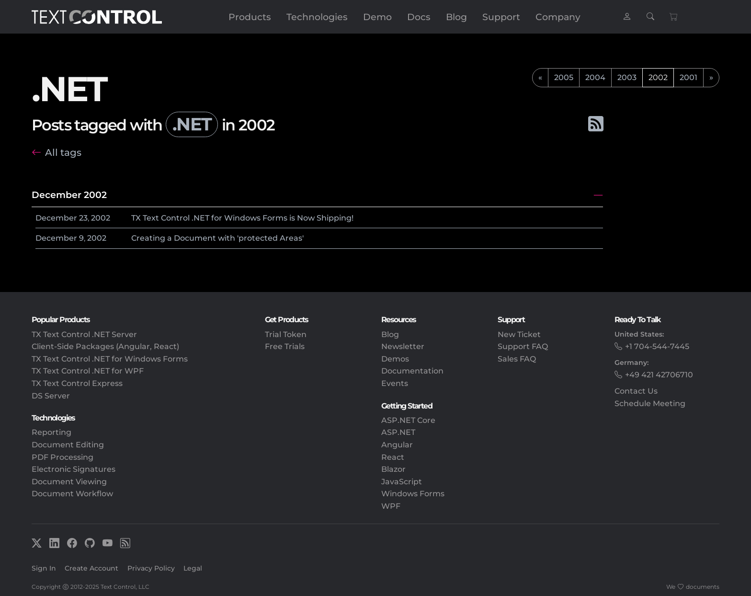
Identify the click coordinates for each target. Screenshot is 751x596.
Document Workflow (72, 493)
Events (394, 383)
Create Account (91, 568)
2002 (100, 217)
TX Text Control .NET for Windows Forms (110, 358)
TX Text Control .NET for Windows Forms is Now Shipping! (242, 217)
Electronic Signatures (73, 469)
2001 (688, 77)
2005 (563, 77)
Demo (377, 17)
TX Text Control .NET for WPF (88, 370)
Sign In (44, 568)
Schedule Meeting (649, 403)
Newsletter (402, 346)
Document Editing (68, 444)
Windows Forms (412, 493)
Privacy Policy (151, 568)
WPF (390, 506)
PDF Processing (62, 457)
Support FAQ (523, 346)
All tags (63, 152)
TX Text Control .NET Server (84, 334)
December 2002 (69, 194)
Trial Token (286, 334)
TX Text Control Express (77, 383)
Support (501, 17)
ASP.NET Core (408, 420)
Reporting (51, 432)
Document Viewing (69, 481)
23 (83, 217)
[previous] (540, 77)
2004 (595, 77)
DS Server (51, 395)
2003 (627, 77)
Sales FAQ (517, 358)
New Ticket (519, 334)
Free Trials (285, 346)
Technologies (317, 17)
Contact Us (636, 391)
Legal (192, 568)
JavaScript (401, 481)
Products (249, 17)
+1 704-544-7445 (657, 346)
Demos (395, 358)
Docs (419, 17)
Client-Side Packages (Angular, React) (105, 346)
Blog (456, 17)
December (56, 217)
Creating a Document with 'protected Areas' (217, 238)
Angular (397, 444)
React (392, 457)
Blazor (393, 469)
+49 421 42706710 (659, 374)
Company (557, 17)
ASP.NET (398, 432)
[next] (711, 77)
